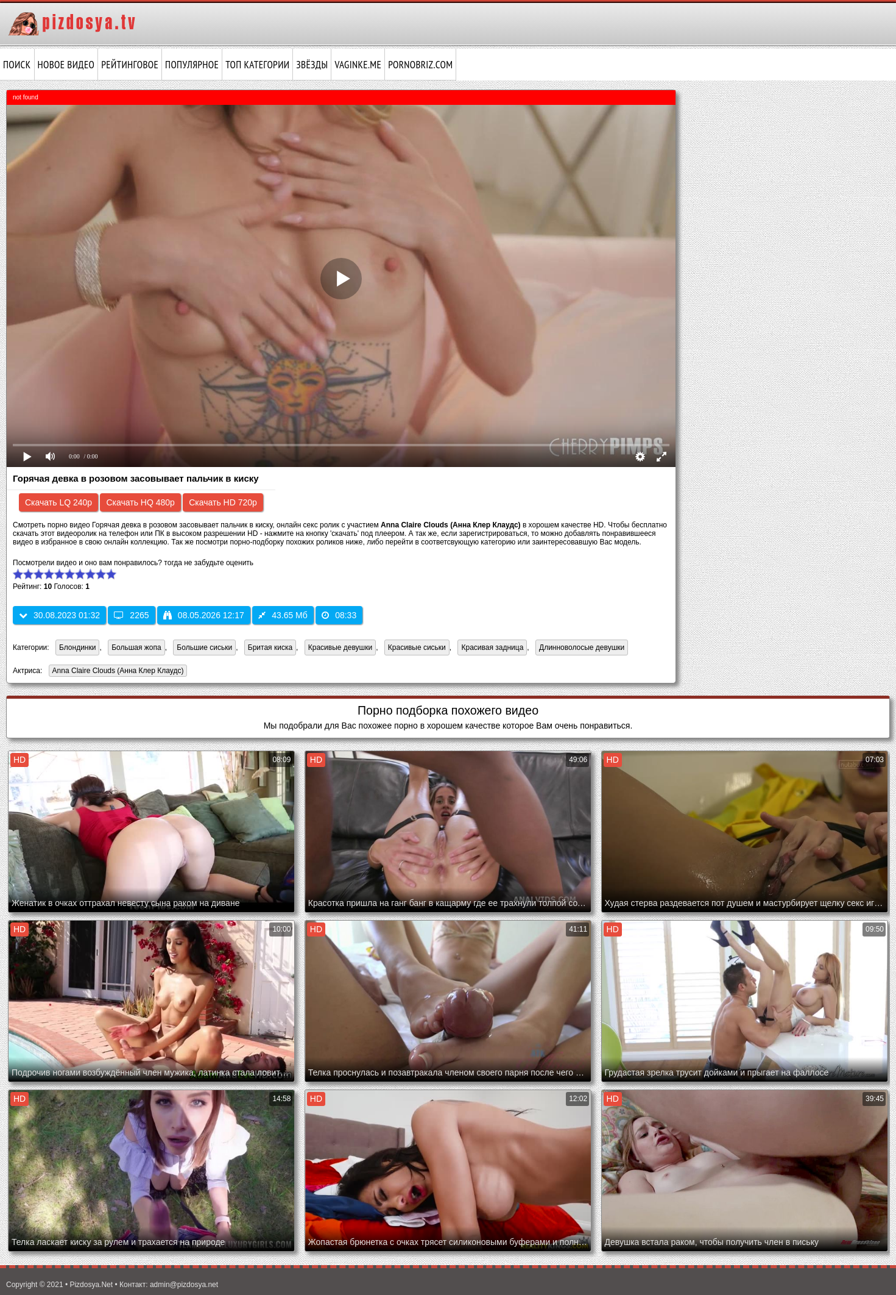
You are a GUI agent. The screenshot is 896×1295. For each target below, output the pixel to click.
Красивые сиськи (417, 647)
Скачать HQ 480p (140, 502)
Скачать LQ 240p (58, 502)
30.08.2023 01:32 (59, 615)
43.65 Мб (283, 615)
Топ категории (257, 64)
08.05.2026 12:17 (203, 615)
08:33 (339, 615)
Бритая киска (270, 647)
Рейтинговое (129, 64)
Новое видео (66, 64)
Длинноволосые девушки (581, 647)
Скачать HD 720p (223, 502)
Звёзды (312, 64)
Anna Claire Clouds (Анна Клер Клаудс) (116, 671)
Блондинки (77, 647)
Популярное (192, 64)
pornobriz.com (420, 64)
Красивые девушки (340, 647)
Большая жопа (136, 647)
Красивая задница (492, 647)
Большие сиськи (204, 647)
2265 (131, 615)
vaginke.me (357, 64)
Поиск (17, 64)
